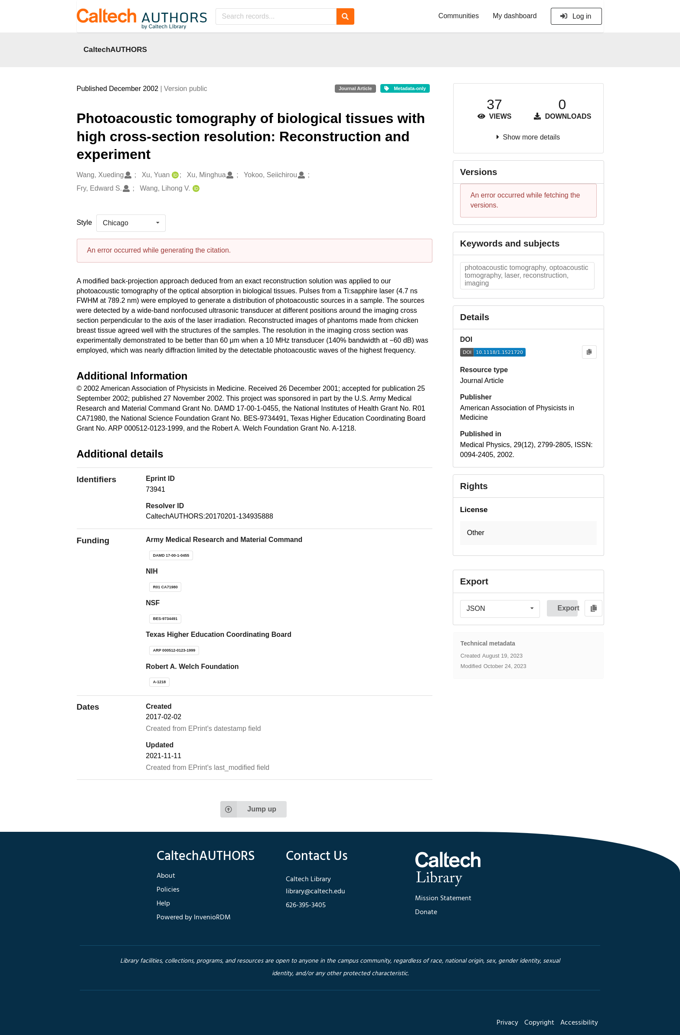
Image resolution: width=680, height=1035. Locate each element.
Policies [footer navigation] (168, 889)
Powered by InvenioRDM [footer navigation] (194, 917)
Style (84, 222)
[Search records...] (276, 16)
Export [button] (567, 608)
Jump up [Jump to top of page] (248, 809)
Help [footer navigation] (163, 903)
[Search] (345, 16)
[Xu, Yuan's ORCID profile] (174, 175)
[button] (528, 533)
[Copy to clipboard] (589, 352)
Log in (576, 16)
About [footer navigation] (166, 876)
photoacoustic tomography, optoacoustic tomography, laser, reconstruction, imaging (526, 275)
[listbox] (131, 223)
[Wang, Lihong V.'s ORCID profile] (194, 189)
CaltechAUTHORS (115, 49)
